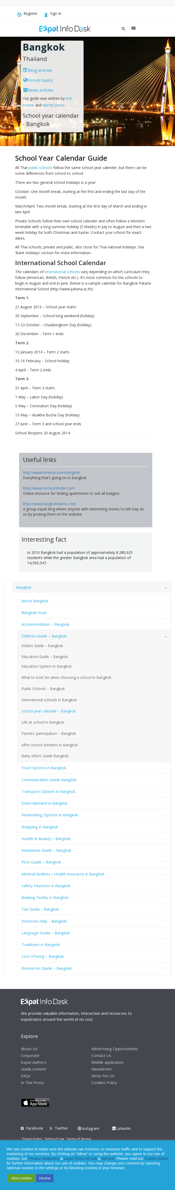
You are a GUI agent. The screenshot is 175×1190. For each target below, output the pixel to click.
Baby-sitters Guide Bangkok (44, 755)
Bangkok (23, 587)
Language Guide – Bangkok (45, 932)
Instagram (88, 1128)
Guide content (33, 1069)
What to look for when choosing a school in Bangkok (66, 677)
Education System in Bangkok (46, 666)
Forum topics (38, 80)
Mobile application (107, 1062)
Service (108, 1158)
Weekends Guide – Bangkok (46, 850)
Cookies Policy (104, 1082)
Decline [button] (44, 1178)
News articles (38, 90)
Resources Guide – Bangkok (46, 968)
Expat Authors (33, 1062)
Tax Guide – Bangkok (40, 909)
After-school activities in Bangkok (49, 744)
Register (27, 14)
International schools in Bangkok (49, 699)
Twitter (61, 1128)
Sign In (52, 14)
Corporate (30, 1055)
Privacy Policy (32, 1139)
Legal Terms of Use (80, 1158)
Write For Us (102, 1075)
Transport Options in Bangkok (48, 791)
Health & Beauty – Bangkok (46, 838)
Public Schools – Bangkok (43, 688)
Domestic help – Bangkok (44, 921)
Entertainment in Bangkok (44, 803)
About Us (29, 1048)
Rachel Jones (53, 105)
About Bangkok (34, 600)
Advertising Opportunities (114, 1048)
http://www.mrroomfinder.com (49, 488)
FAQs (26, 1075)
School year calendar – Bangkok (48, 711)
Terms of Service (79, 1139)
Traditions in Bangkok (40, 944)
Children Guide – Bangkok (44, 635)
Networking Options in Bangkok (49, 814)
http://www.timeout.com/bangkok (51, 472)
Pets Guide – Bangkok (41, 862)
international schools (62, 271)
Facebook (34, 1128)
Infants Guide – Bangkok (42, 645)
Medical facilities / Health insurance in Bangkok (62, 873)
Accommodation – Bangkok (45, 624)
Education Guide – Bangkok (44, 656)
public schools (40, 167)
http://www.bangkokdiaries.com (49, 503)
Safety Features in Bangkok (45, 885)
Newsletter (101, 1069)
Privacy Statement (43, 1158)
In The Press (32, 1082)
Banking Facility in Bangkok (44, 897)
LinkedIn (121, 1128)
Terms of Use (54, 1139)
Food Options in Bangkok (43, 767)
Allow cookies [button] (21, 1178)
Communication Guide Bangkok (48, 779)
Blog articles (37, 70)
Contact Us (101, 1055)
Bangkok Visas (34, 612)
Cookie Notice (156, 1158)
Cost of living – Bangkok (42, 956)
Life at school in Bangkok (42, 722)
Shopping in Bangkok (39, 826)
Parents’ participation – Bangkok (48, 733)
